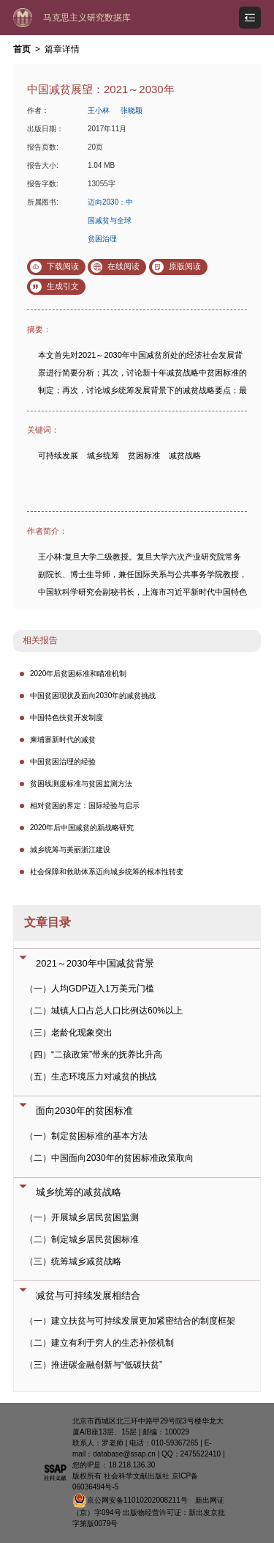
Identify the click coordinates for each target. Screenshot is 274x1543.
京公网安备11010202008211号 (130, 1500)
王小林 (99, 110)
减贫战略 (185, 455)
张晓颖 (131, 110)
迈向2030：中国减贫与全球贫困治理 (110, 220)
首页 (22, 49)
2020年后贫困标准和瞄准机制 (78, 674)
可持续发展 (58, 455)
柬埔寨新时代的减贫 (63, 740)
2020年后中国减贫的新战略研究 (82, 828)
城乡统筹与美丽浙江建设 (70, 850)
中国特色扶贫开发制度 (66, 718)
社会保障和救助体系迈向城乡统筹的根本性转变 (106, 872)
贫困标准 (144, 455)
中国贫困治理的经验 (63, 762)
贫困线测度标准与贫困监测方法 (81, 784)
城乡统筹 (103, 455)
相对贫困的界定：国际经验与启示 (85, 806)
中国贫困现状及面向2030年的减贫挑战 (93, 696)
